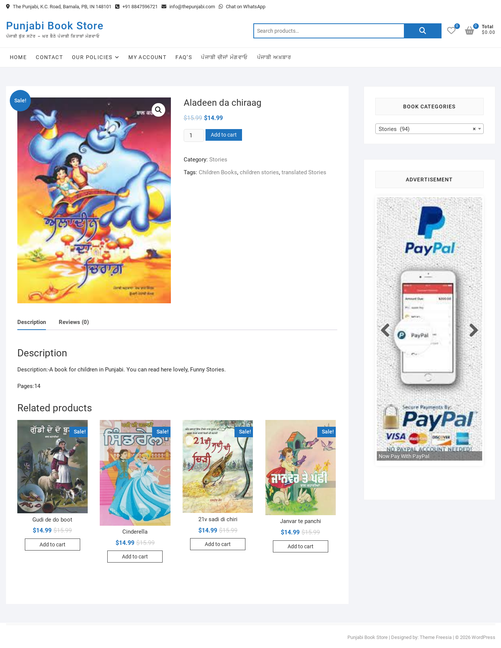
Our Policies (92, 57)
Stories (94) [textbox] (427, 129)
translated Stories (304, 172)
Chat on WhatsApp (242, 6)
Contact (49, 57)
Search (423, 30)
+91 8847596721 (136, 6)
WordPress (483, 637)
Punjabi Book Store (55, 26)
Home (18, 57)
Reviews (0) (74, 322)
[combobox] (429, 128)
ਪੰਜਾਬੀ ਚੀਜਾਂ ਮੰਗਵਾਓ (224, 57)
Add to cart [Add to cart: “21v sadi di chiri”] (218, 544)
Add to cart (224, 135)
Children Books (218, 172)
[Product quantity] (194, 135)
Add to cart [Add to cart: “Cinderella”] (135, 557)
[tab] (31, 322)
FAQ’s (183, 57)
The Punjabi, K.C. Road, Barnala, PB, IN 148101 (58, 6)
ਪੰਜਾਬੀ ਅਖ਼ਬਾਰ (274, 57)
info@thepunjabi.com (188, 6)
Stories (218, 159)
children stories (259, 172)
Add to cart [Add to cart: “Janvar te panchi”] (301, 546)
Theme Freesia (436, 637)
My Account (147, 57)
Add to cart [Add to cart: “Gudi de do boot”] (52, 545)
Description (31, 322)
